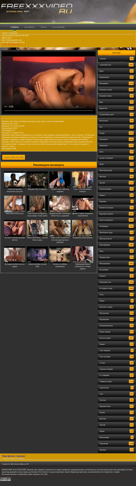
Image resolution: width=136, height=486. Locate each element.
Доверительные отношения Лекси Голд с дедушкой (60, 214)
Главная (15, 27)
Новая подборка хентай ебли (37, 265)
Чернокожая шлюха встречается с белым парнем (83, 266)
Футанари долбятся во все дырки (15, 265)
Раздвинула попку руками (83, 238)
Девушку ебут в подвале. (37, 189)
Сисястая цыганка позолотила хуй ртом (15, 190)
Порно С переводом (9, 33)
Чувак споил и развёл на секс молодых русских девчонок (60, 240)
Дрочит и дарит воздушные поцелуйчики (82, 214)
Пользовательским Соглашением (14, 474)
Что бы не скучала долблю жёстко (15, 239)
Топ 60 (43, 27)
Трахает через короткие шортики (60, 190)
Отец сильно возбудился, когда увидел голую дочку (37, 214)
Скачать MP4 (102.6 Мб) (14, 157)
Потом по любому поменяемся (60, 265)
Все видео (29, 27)
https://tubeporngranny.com (12, 40)
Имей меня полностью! (15, 213)
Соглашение (58, 27)
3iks (12, 464)
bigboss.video (7, 38)
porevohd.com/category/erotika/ (13, 42)
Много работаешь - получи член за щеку (37, 239)
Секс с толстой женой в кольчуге (83, 190)
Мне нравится (9, 149)
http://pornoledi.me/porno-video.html (15, 35)
